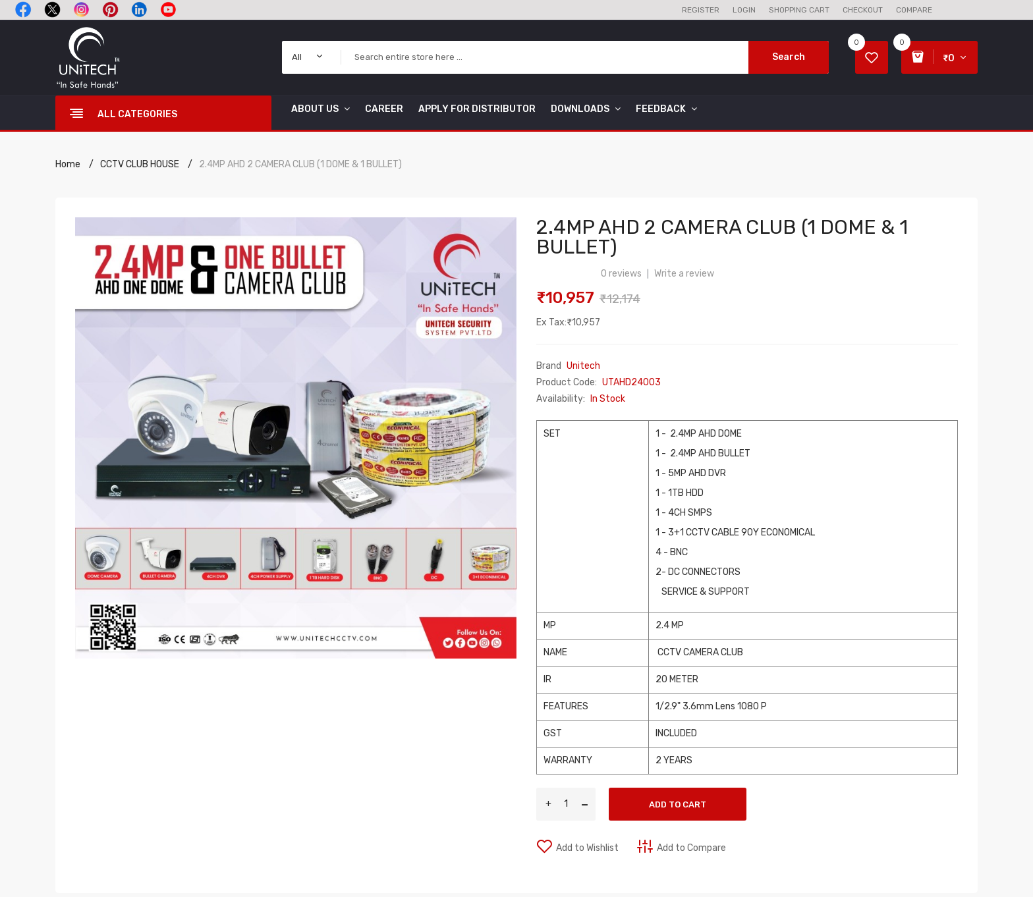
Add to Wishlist (587, 848)
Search (788, 57)
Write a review (684, 273)
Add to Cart (677, 804)
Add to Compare (691, 848)
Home (67, 164)
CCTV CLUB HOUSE (139, 164)
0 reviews (621, 273)
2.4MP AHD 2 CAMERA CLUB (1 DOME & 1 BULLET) (300, 164)
